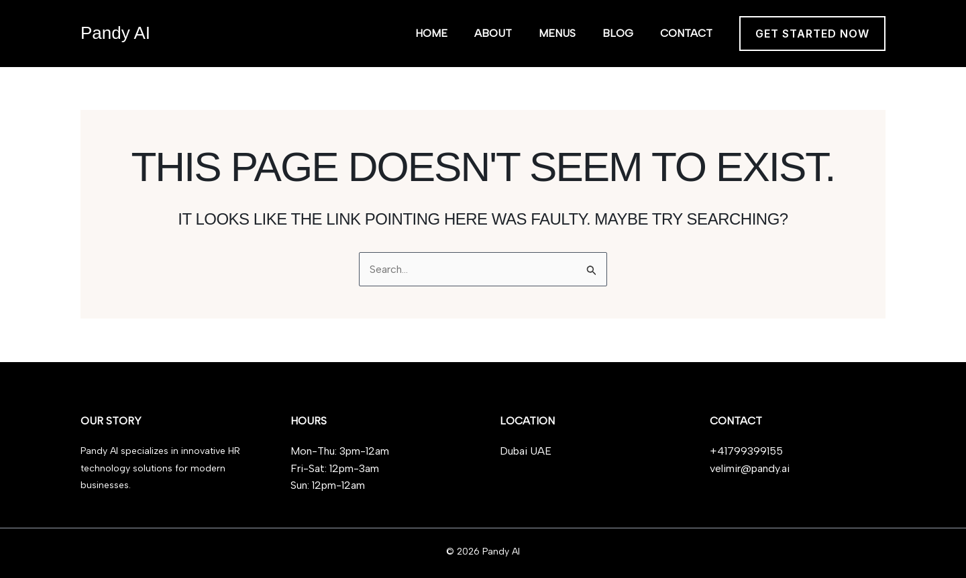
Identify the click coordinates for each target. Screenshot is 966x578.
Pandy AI (115, 33)
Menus (557, 33)
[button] (812, 33)
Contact (686, 33)
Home (431, 33)
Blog (617, 33)
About (493, 33)
